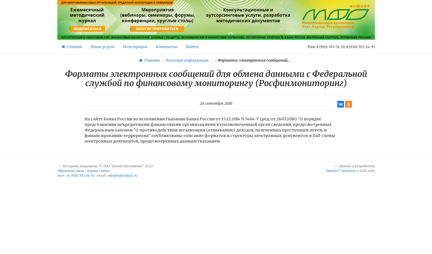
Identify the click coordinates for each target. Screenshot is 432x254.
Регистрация (135, 46)
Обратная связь (70, 171)
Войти (192, 46)
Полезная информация (187, 60)
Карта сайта (98, 171)
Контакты (166, 46)
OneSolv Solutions (341, 171)
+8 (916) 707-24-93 (80, 175)
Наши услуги (102, 46)
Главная (72, 46)
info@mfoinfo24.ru (122, 175)
